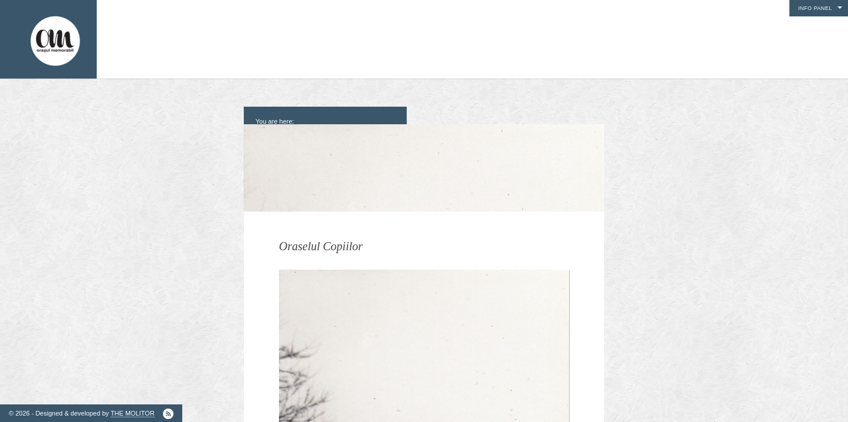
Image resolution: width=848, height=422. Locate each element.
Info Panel (815, 8)
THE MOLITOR (133, 413)
